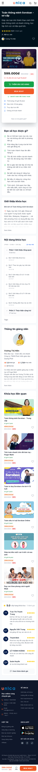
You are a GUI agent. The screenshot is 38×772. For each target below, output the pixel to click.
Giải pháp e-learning (8, 730)
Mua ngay (19, 91)
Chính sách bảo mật (27, 708)
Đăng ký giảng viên (8, 726)
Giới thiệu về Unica (27, 692)
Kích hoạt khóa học (27, 698)
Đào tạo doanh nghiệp (9, 733)
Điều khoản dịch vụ (27, 705)
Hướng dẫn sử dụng (27, 695)
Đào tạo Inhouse (7, 736)
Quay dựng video (7, 739)
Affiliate (4, 742)
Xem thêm (7, 230)
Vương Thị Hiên (10, 39)
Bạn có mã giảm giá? (19, 119)
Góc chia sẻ (24, 701)
